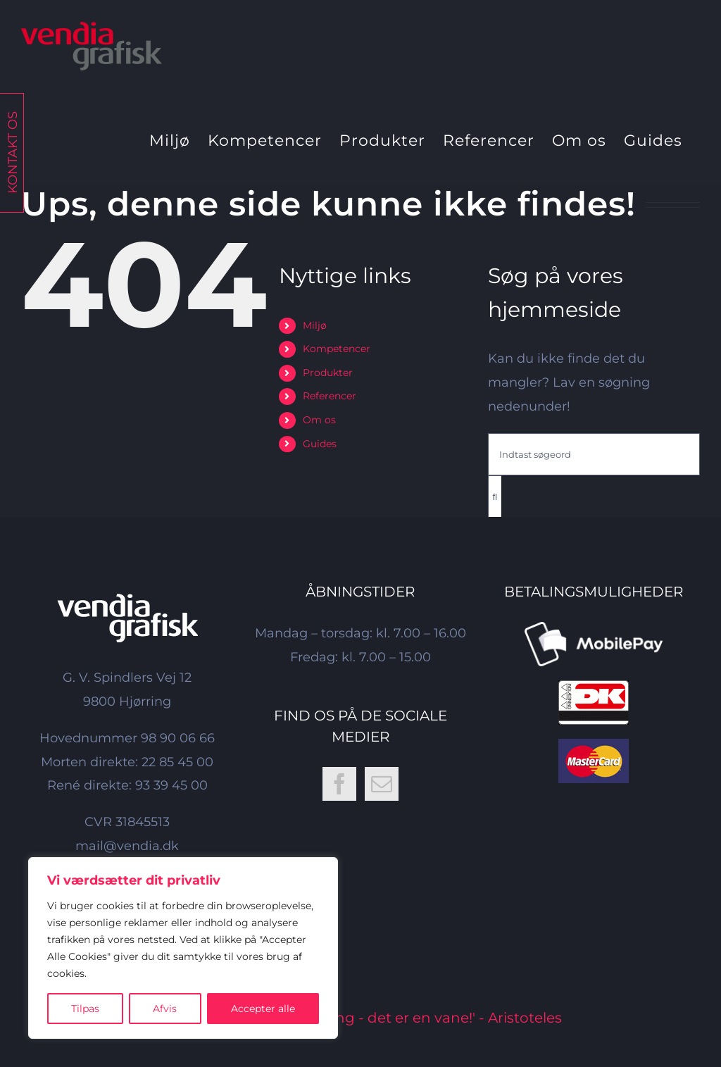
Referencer (329, 395)
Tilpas (85, 1008)
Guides (320, 443)
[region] (183, 948)
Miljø (315, 325)
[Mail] (382, 784)
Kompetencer (336, 348)
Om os (319, 419)
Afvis (165, 1008)
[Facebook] (339, 784)
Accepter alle (263, 1008)
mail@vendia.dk (127, 846)
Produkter (328, 372)
